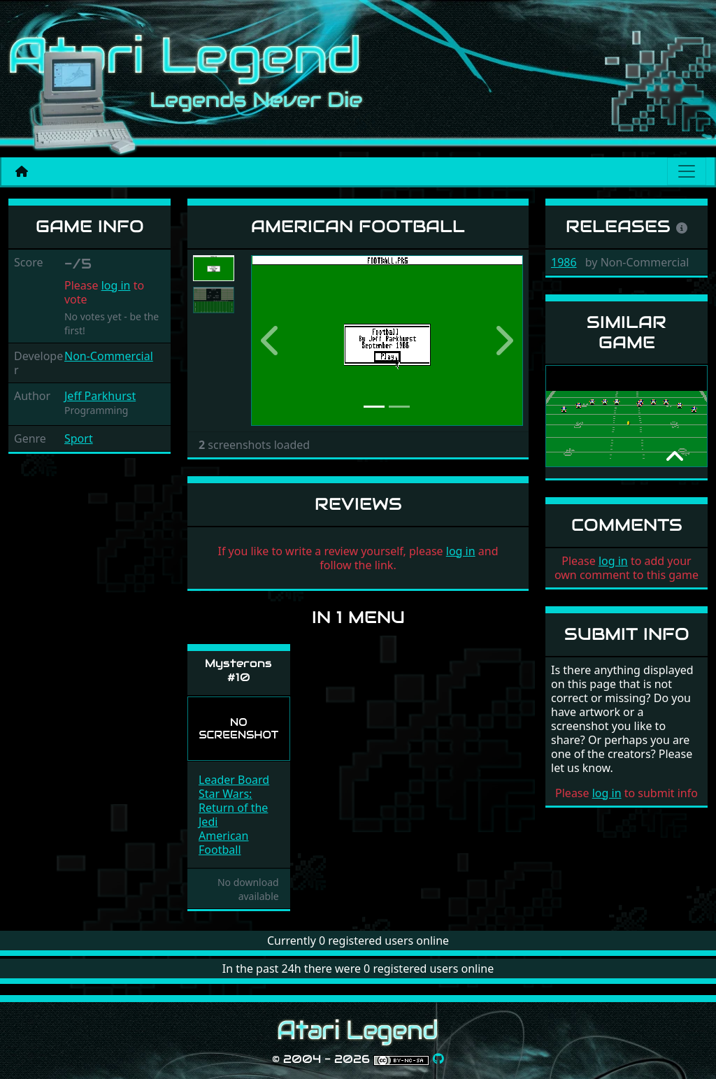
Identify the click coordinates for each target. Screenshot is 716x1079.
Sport (78, 438)
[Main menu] (686, 171)
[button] (271, 340)
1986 (564, 262)
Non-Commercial (108, 356)
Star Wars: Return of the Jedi (233, 807)
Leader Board (234, 779)
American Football (224, 842)
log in (116, 285)
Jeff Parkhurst (100, 395)
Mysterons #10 (238, 670)
